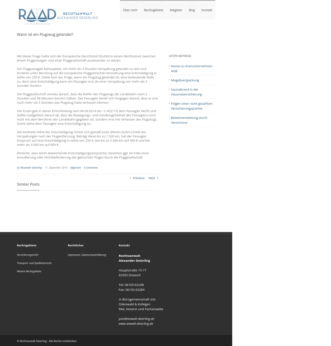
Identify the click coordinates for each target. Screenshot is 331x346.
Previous (139, 178)
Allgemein (75, 167)
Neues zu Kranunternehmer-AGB (192, 68)
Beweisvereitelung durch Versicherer (189, 120)
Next (152, 178)
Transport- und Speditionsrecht (34, 263)
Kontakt (206, 10)
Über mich (130, 10)
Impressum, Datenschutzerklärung (87, 255)
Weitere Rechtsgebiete (29, 271)
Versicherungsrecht (27, 255)
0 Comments (91, 167)
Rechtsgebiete (153, 10)
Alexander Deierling (31, 167)
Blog (192, 10)
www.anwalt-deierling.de (136, 323)
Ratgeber (176, 10)
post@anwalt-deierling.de (136, 318)
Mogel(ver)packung (185, 80)
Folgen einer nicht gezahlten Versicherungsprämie (192, 105)
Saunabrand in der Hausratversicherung (186, 91)
